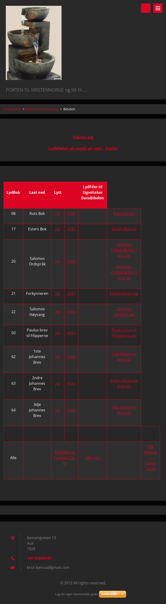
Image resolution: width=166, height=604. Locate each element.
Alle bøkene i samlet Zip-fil (64, 458)
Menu (158, 8)
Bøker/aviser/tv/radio (42, 109)
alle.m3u (92, 457)
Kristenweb (12, 109)
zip (57, 213)
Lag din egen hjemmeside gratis (76, 594)
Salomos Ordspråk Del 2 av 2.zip (124, 272)
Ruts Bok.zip (124, 213)
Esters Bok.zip (124, 229)
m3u (71, 213)
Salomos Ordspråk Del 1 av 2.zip (124, 250)
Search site (145, 8)
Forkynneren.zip (124, 293)
